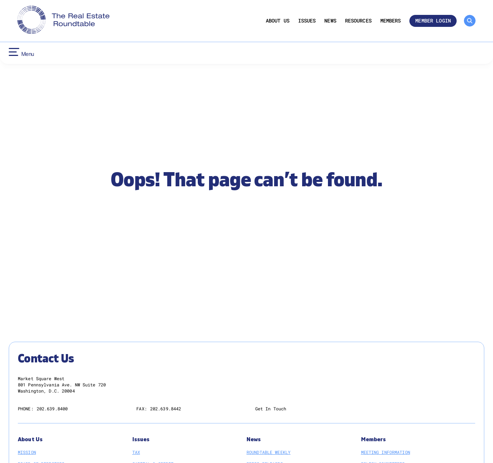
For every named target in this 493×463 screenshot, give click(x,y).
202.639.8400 (52, 408)
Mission (27, 452)
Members (390, 21)
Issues (307, 21)
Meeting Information (385, 452)
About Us (277, 21)
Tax (136, 452)
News (330, 21)
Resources (358, 21)
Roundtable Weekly (268, 452)
